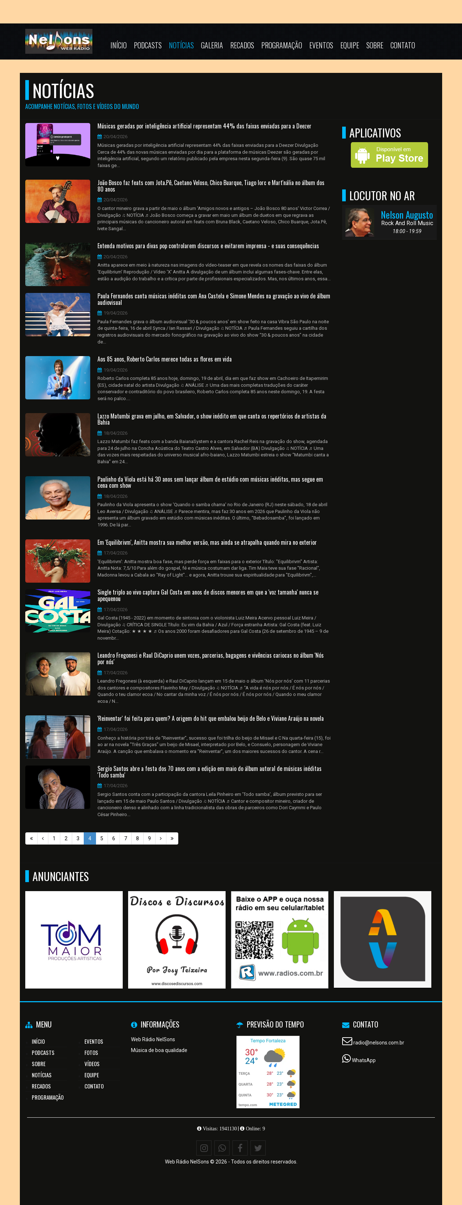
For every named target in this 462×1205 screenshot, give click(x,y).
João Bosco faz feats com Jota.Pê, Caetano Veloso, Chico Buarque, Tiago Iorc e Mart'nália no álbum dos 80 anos (210, 186)
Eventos (321, 45)
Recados (242, 45)
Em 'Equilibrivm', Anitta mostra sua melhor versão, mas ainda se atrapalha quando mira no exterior (207, 542)
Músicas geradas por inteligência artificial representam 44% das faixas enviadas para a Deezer (204, 126)
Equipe (349, 45)
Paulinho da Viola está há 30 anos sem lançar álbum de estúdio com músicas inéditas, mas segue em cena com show (210, 482)
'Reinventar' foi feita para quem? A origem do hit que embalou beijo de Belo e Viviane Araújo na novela (210, 718)
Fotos (91, 1052)
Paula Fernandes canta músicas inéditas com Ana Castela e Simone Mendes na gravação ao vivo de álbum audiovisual (213, 299)
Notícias (181, 45)
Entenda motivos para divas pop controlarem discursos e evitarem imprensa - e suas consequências (208, 246)
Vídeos (92, 1064)
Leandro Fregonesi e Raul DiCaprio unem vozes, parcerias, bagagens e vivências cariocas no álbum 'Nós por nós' (210, 658)
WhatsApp (364, 1060)
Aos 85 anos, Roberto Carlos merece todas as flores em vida (164, 359)
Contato (403, 45)
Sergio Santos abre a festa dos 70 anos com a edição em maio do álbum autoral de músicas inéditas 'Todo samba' (209, 772)
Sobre (374, 45)
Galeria (212, 45)
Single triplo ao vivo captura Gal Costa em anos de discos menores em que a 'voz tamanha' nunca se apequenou (207, 595)
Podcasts (148, 45)
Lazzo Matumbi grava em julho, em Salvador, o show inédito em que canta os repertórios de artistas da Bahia (211, 419)
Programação (281, 45)
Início (118, 45)
